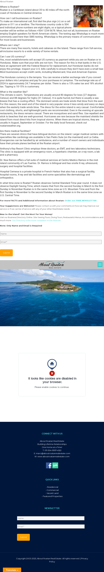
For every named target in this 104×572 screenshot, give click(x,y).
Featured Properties (52, 496)
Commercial (53, 490)
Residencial (52, 487)
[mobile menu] (100, 264)
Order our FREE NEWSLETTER (81, 200)
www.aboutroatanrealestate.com (53, 456)
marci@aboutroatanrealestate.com (53, 453)
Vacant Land (52, 493)
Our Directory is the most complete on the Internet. (36, 220)
